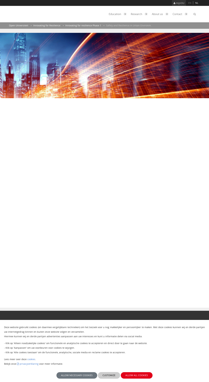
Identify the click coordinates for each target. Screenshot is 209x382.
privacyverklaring (29, 363)
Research (140, 14)
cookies (31, 359)
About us (161, 14)
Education (118, 14)
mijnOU (179, 3)
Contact (181, 14)
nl (196, 2)
